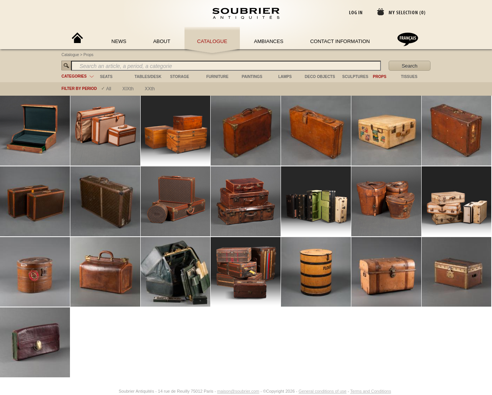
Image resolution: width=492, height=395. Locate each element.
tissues (409, 77)
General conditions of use (323, 391)
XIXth (127, 88)
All (108, 88)
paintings (252, 77)
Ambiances (269, 41)
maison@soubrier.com (238, 391)
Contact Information (340, 41)
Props (88, 55)
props (379, 77)
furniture (217, 77)
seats (106, 77)
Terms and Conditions (370, 391)
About (161, 41)
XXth (150, 88)
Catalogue (212, 41)
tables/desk (148, 77)
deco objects (320, 77)
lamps (285, 77)
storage (179, 77)
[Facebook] (105, 391)
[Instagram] (114, 391)
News (118, 41)
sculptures (355, 77)
